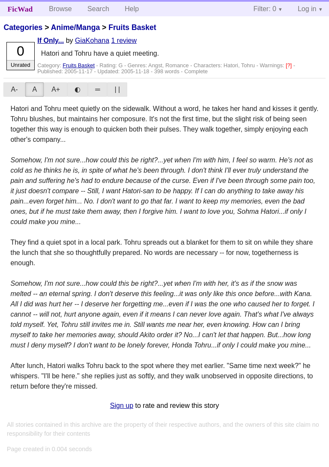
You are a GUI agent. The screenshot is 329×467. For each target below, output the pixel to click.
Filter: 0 (265, 8)
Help (132, 8)
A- (14, 89)
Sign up (121, 405)
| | (117, 89)
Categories (22, 27)
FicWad (20, 9)
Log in (307, 8)
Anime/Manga (75, 27)
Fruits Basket (132, 27)
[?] (289, 65)
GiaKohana (92, 40)
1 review (124, 40)
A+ (55, 89)
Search (98, 8)
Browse (60, 8)
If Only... (50, 40)
